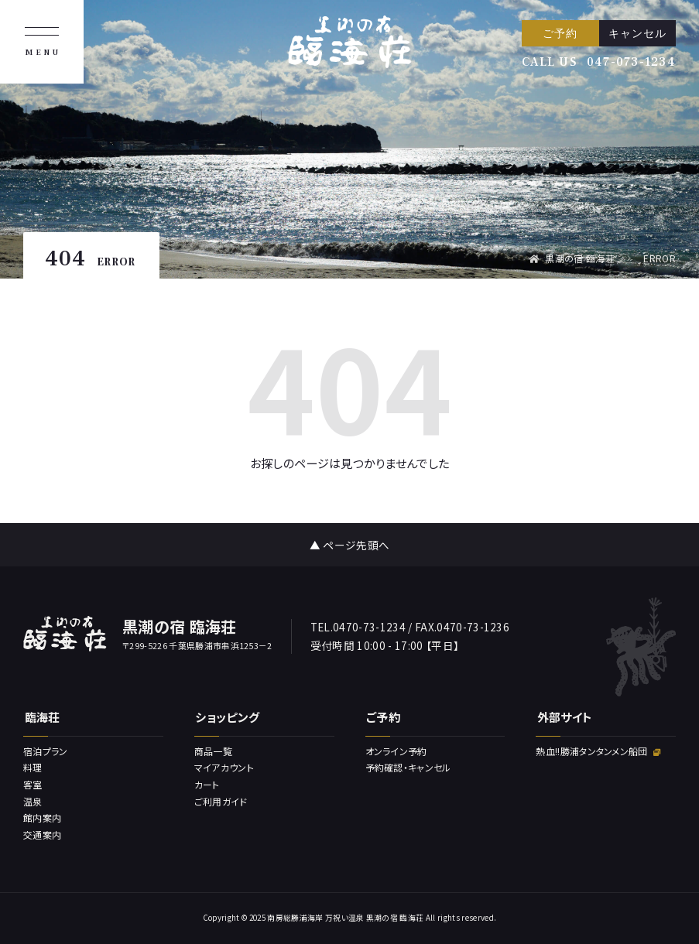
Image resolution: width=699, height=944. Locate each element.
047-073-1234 (631, 62)
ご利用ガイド (221, 801)
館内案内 (42, 817)
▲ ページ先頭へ (350, 544)
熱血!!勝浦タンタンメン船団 (598, 751)
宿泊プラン (45, 751)
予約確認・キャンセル (408, 767)
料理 (33, 767)
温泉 (33, 801)
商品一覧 (213, 751)
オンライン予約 (396, 751)
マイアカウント (224, 767)
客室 (33, 784)
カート (207, 784)
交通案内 (42, 834)
